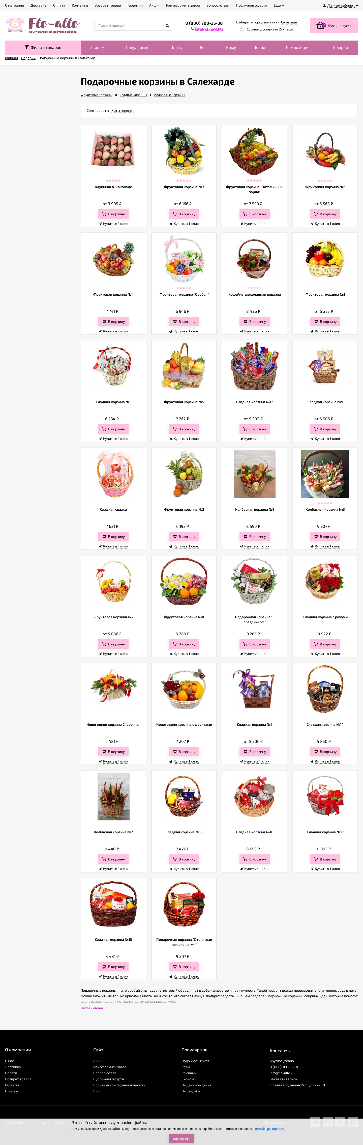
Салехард (289, 22)
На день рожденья (196, 1085)
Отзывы (11, 1091)
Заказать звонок (284, 1079)
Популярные (137, 47)
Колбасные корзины (169, 95)
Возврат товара (18, 1079)
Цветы (176, 47)
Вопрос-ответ (104, 1073)
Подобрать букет (195, 1061)
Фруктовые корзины (96, 95)
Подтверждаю (181, 1139)
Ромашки (189, 1073)
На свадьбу (191, 1091)
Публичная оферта (108, 1079)
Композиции (298, 47)
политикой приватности (266, 1129)
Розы (204, 47)
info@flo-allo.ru (282, 1073)
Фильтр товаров (43, 47)
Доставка (13, 1067)
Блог (97, 1091)
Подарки (339, 47)
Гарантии (12, 1085)
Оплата (11, 1073)
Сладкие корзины (133, 95)
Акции (98, 1061)
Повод (259, 47)
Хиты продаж (122, 110)
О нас (9, 1061)
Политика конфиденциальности (119, 1085)
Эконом (97, 47)
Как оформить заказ (110, 1067)
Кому (231, 47)
